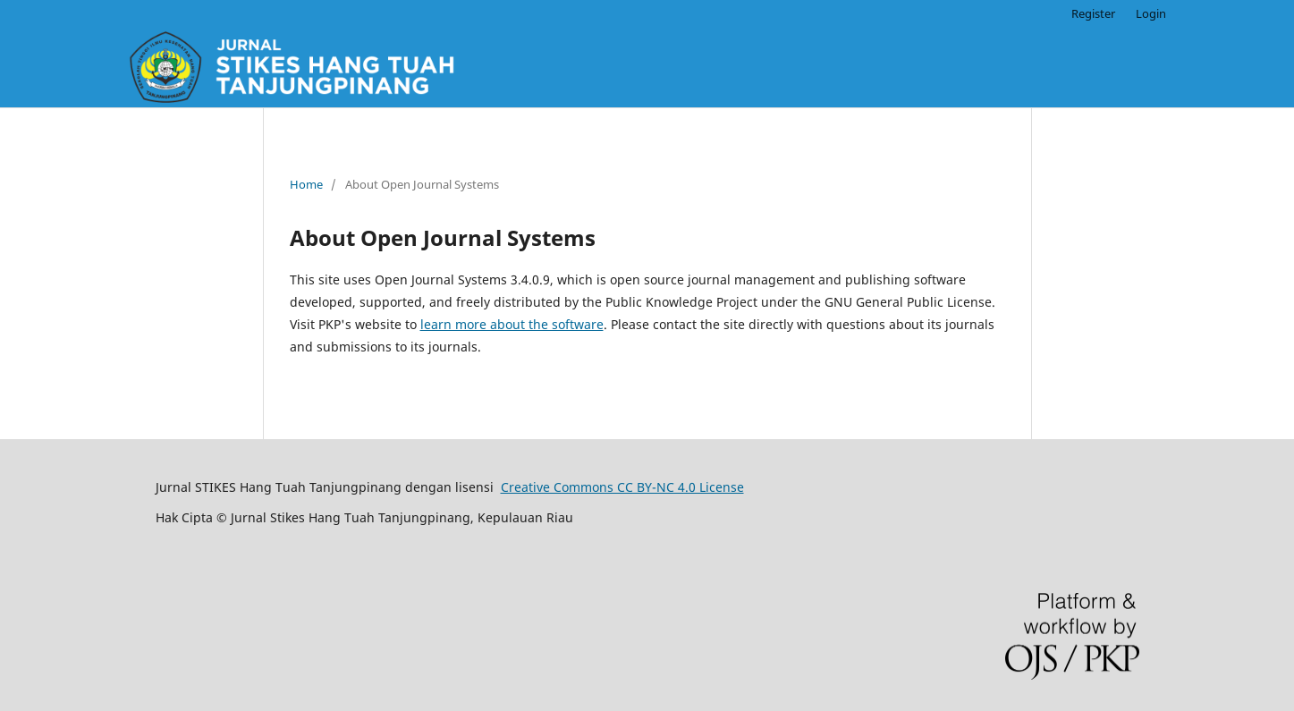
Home (306, 184)
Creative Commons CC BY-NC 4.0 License (622, 486)
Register (1093, 13)
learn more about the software (512, 324)
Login (1151, 13)
